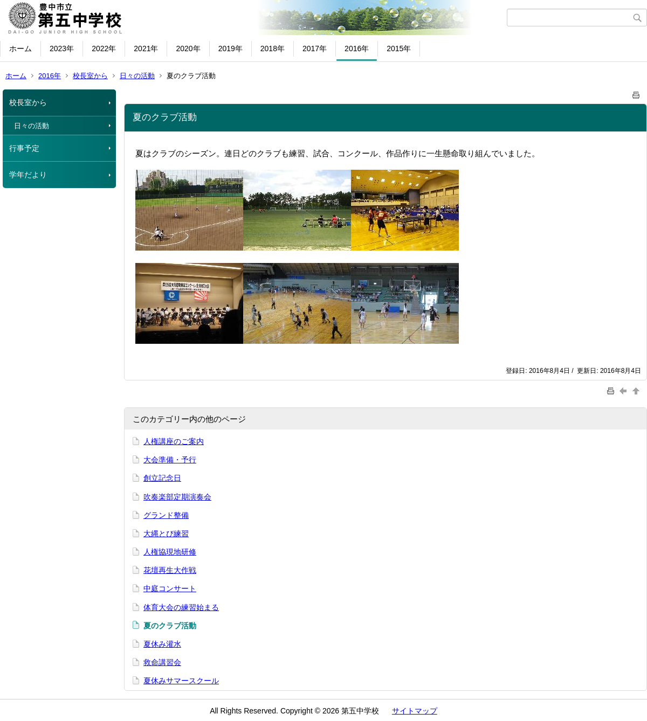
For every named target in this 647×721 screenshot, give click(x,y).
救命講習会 (162, 662)
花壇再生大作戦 (169, 570)
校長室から (90, 76)
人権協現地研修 (169, 551)
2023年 (62, 48)
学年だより (28, 174)
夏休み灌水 (162, 644)
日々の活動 (137, 76)
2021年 (146, 48)
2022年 (104, 48)
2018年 (272, 48)
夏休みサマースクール (181, 680)
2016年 (357, 48)
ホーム (20, 48)
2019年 (230, 48)
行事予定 (24, 148)
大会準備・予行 (169, 459)
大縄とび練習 (166, 533)
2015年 (399, 48)
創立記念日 (162, 478)
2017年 (314, 48)
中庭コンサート (169, 588)
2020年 (188, 48)
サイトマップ (414, 710)
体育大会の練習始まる (181, 607)
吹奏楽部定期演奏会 (177, 497)
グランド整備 (166, 515)
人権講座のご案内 (173, 441)
